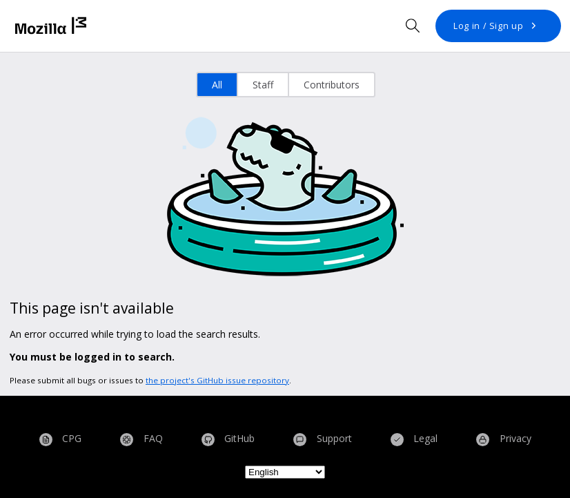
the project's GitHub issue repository (217, 380)
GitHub (228, 439)
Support (322, 439)
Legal (414, 439)
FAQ (141, 439)
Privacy (503, 439)
